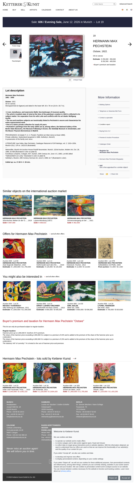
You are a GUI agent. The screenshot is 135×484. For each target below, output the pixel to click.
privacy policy (66, 471)
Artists (33, 10)
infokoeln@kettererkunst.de (16, 437)
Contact (60, 10)
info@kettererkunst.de (14, 417)
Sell (23, 10)
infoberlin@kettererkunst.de (86, 417)
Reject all (113, 478)
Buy (14, 10)
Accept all (126, 478)
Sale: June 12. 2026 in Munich (62, 22)
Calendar (46, 10)
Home (5, 10)
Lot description (14, 90)
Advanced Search (125, 4)
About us (73, 10)
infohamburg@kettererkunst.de (52, 417)
